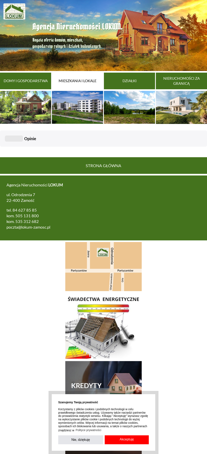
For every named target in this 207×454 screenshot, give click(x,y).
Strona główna (103, 145)
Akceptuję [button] (127, 439)
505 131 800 (27, 195)
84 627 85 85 (25, 189)
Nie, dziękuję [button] (80, 439)
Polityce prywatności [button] (88, 430)
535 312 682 (27, 201)
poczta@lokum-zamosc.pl (28, 206)
